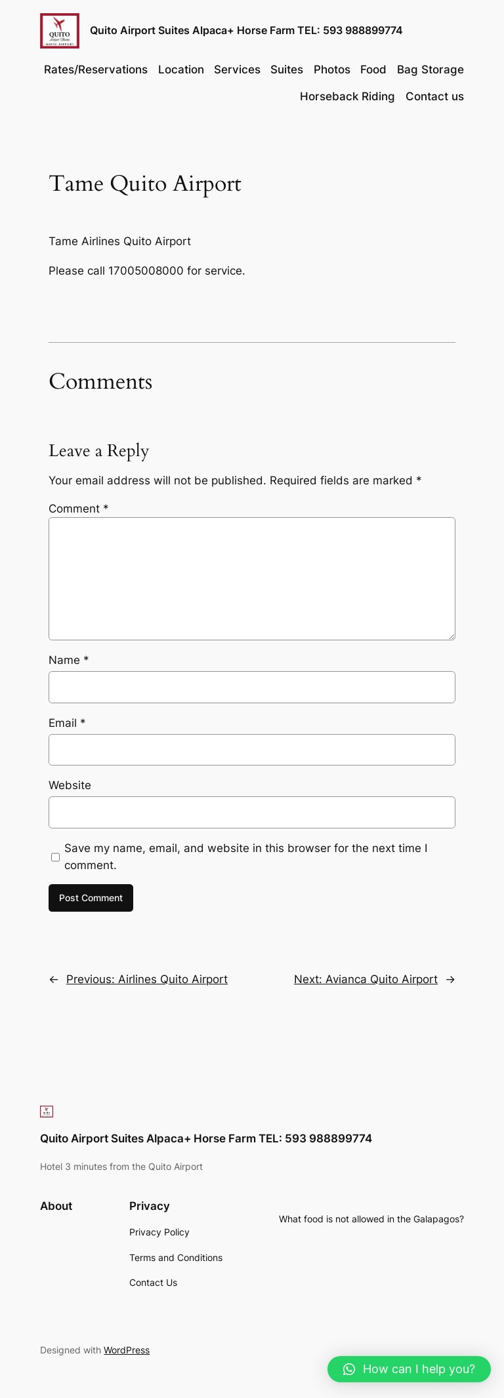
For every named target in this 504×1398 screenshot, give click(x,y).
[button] (409, 1369)
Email (67, 722)
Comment (79, 508)
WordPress (127, 1349)
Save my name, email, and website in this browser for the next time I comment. (245, 857)
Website (70, 785)
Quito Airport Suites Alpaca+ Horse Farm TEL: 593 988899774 (246, 30)
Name (69, 660)
